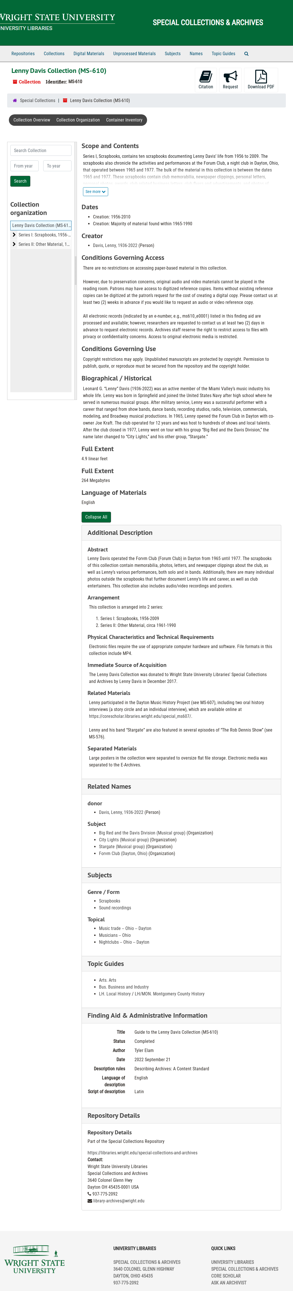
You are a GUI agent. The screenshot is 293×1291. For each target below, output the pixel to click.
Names (196, 53)
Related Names (109, 786)
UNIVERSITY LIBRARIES (232, 1262)
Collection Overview (31, 120)
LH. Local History (115, 994)
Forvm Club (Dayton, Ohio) (123, 853)
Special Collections (37, 100)
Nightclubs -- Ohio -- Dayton (124, 942)
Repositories (23, 53)
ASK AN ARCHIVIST (228, 1283)
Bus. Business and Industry (124, 987)
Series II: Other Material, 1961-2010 (51, 244)
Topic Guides (223, 53)
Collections (54, 53)
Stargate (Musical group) (122, 846)
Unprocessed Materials (134, 53)
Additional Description (120, 532)
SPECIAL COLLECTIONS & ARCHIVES (244, 1269)
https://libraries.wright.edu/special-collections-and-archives (142, 1152)
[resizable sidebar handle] (75, 271)
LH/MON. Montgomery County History (170, 994)
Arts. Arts (107, 980)
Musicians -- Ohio (115, 935)
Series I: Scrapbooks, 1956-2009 (48, 235)
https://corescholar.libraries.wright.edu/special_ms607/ (140, 716)
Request (230, 79)
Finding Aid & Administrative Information (147, 1015)
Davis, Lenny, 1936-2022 (115, 245)
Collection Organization (78, 120)
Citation (206, 79)
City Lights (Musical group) (124, 839)
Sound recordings (115, 908)
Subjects (173, 53)
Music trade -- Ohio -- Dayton (125, 928)
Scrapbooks (109, 901)
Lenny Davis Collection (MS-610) (42, 225)
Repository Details (114, 1115)
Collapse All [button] (96, 517)
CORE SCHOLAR (226, 1276)
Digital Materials (89, 53)
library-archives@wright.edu (118, 1201)
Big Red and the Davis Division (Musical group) (142, 833)
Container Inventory (124, 120)
